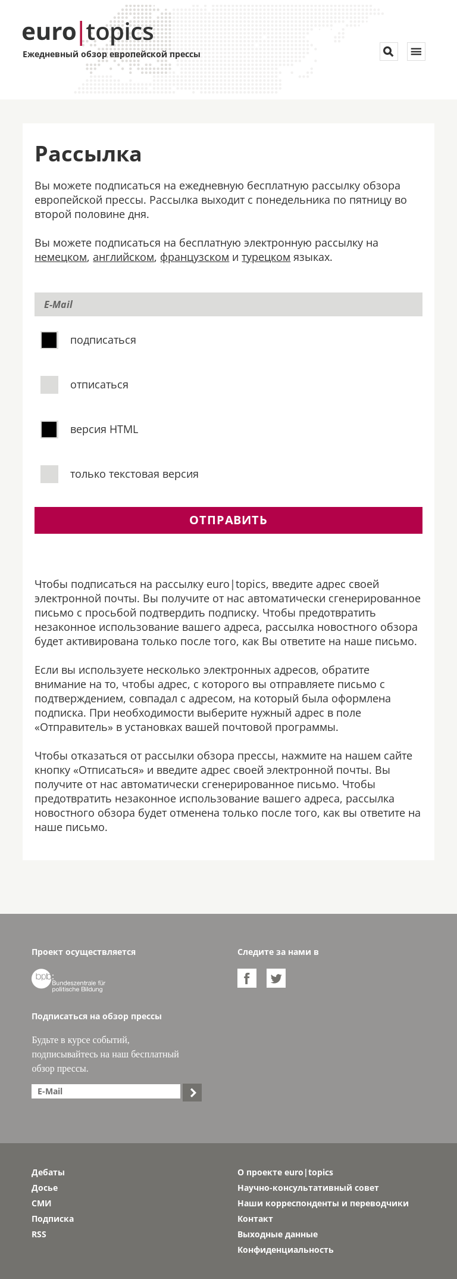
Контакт (255, 1218)
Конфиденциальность (285, 1249)
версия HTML (90, 428)
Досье (45, 1187)
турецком (266, 257)
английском (123, 257)
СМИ (42, 1203)
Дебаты (48, 1172)
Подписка (53, 1218)
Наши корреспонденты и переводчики (323, 1203)
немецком (61, 257)
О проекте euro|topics (285, 1172)
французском (194, 257)
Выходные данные (277, 1234)
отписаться (86, 383)
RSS (39, 1234)
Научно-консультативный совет (308, 1187)
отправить (228, 520)
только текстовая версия (121, 473)
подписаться (89, 339)
